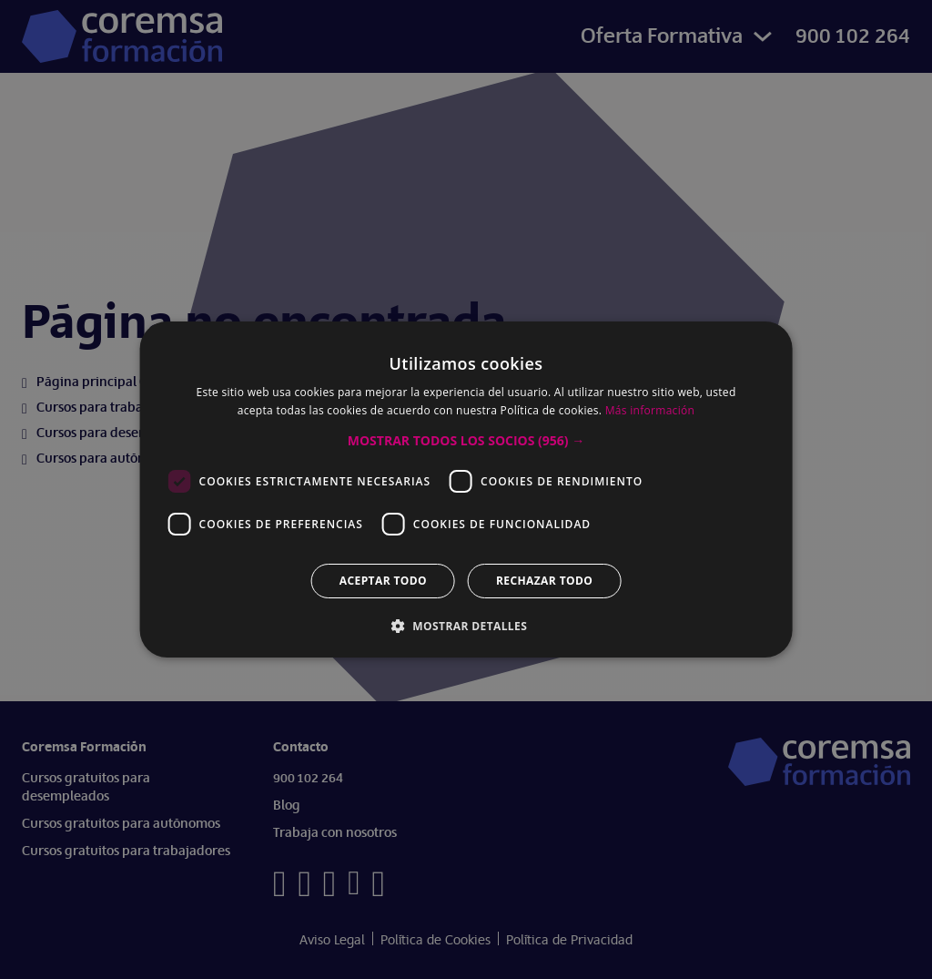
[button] (466, 441)
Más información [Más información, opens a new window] (649, 410)
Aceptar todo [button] (383, 580)
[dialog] (466, 489)
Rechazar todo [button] (544, 580)
